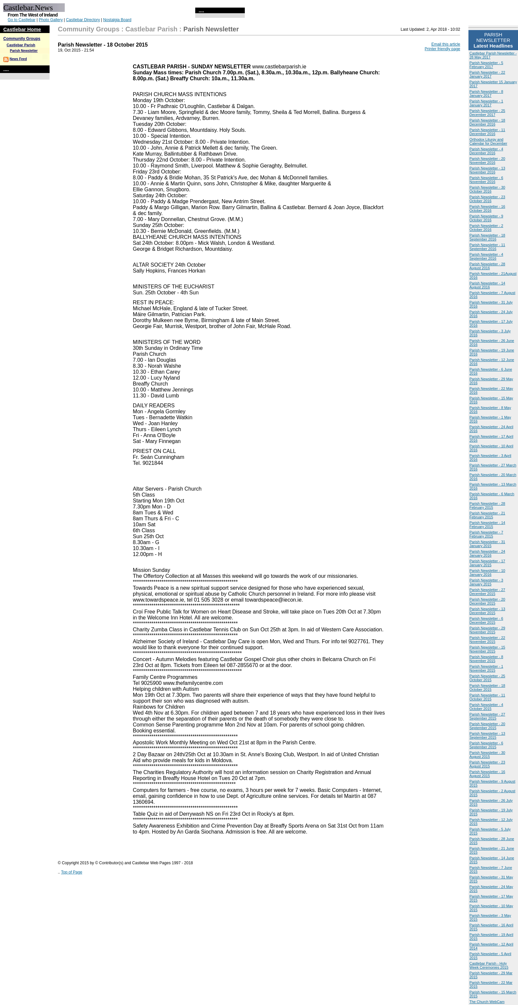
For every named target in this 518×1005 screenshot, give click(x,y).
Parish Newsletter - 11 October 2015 (487, 697)
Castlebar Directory (83, 20)
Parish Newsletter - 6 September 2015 (486, 745)
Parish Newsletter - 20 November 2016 (487, 161)
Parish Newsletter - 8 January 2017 (486, 93)
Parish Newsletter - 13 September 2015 (487, 735)
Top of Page (71, 872)
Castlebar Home (22, 29)
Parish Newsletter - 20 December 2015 (487, 601)
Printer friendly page (442, 49)
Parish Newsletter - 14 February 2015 (487, 525)
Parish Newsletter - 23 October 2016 (487, 199)
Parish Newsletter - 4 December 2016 (486, 151)
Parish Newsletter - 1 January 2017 (486, 103)
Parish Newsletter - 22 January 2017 (487, 74)
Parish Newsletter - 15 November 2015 (487, 649)
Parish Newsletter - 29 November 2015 (487, 630)
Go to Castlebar (21, 20)
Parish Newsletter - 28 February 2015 (487, 505)
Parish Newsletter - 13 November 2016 (487, 170)
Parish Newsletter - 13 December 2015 (487, 611)
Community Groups (21, 38)
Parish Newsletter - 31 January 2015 (487, 544)
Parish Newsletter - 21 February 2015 (487, 515)
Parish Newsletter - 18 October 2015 (487, 687)
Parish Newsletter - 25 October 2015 (487, 678)
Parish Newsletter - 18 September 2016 (487, 237)
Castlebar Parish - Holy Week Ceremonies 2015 (488, 965)
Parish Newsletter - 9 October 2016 (486, 218)
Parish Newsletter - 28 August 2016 (487, 266)
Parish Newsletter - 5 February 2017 (486, 65)
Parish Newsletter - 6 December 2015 (486, 620)
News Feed (18, 59)
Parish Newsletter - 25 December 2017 (487, 113)
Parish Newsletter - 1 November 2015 (486, 668)
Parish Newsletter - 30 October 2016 (487, 189)
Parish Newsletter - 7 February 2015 (486, 534)
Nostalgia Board (117, 20)
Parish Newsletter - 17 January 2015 (487, 563)
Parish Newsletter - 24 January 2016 (487, 553)
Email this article (445, 44)
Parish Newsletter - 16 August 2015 (487, 774)
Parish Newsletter (24, 51)
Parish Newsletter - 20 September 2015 (487, 726)
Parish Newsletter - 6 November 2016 (486, 180)
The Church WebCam (486, 1002)
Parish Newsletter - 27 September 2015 (487, 716)
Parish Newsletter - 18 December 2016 (487, 122)
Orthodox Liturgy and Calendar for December (488, 141)
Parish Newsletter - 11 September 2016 (487, 247)
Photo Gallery (51, 20)
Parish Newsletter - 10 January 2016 (487, 573)
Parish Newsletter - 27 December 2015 (487, 592)
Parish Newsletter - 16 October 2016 (487, 208)
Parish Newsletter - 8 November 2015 (486, 659)
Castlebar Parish (21, 45)
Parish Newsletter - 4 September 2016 (486, 256)
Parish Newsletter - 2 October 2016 (486, 228)
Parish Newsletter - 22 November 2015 (487, 640)
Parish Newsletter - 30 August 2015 (487, 755)
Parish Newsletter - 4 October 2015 (486, 707)
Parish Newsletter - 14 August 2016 (487, 285)
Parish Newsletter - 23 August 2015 (487, 764)
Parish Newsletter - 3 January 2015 (486, 582)
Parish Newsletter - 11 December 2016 (487, 132)
